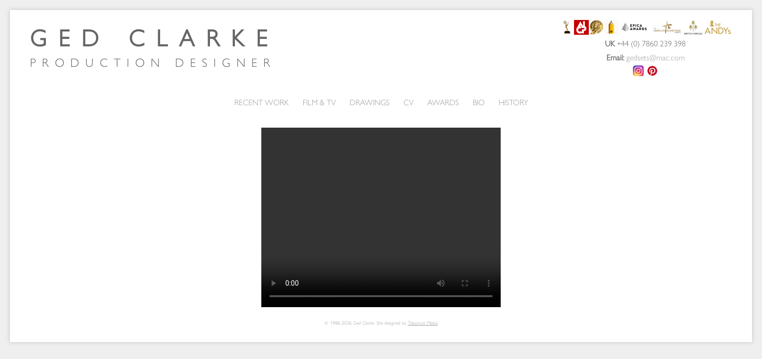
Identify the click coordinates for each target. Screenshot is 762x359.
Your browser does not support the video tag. (381, 217)
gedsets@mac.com (655, 57)
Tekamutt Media (423, 322)
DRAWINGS (369, 102)
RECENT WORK (261, 102)
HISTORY (513, 102)
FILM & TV (319, 102)
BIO (479, 102)
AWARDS (443, 102)
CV (408, 102)
